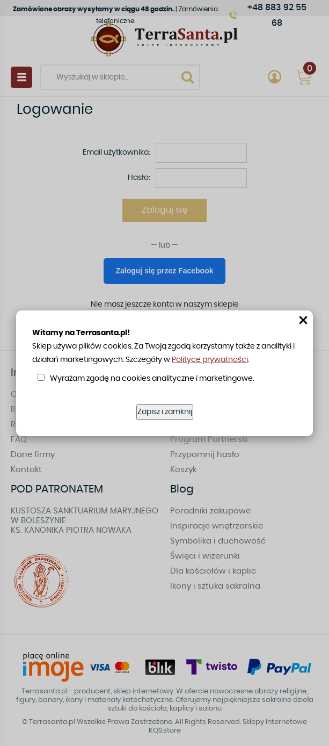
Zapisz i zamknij (164, 412)
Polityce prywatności (210, 360)
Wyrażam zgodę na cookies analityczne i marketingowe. (152, 378)
